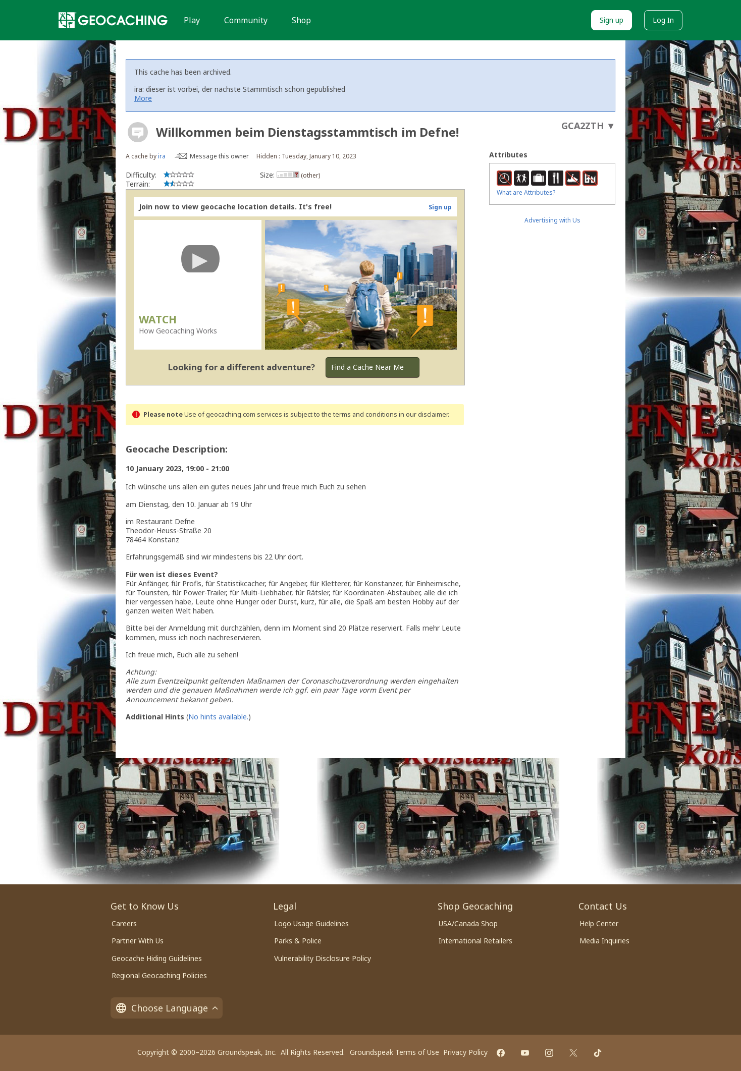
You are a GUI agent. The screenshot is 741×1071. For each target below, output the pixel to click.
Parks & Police (298, 940)
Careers (124, 923)
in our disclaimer (423, 414)
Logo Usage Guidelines (311, 923)
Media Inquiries (604, 940)
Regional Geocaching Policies (159, 975)
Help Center (598, 923)
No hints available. (218, 716)
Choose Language (166, 1008)
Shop (301, 20)
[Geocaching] (113, 20)
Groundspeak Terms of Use (394, 1052)
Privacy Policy (465, 1052)
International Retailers (475, 940)
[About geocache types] (138, 132)
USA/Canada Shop (468, 923)
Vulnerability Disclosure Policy (322, 958)
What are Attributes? (526, 192)
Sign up (611, 20)
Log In (663, 20)
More (143, 98)
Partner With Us (138, 940)
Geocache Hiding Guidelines (157, 958)
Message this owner (219, 156)
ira (162, 156)
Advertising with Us (552, 220)
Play (192, 20)
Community (246, 20)
